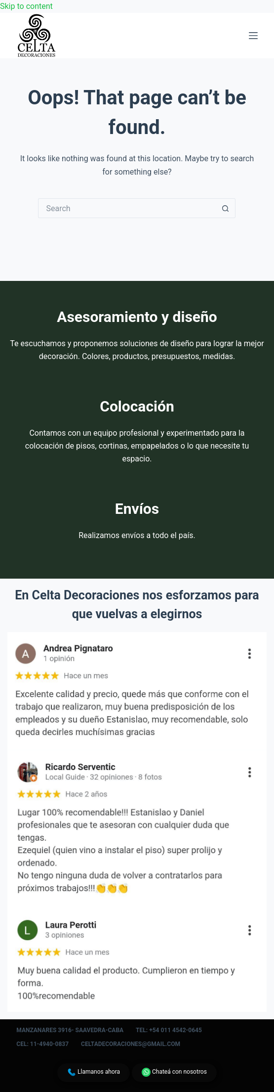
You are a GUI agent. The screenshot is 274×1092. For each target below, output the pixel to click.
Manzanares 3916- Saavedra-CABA (69, 1030)
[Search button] (225, 208)
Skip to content (26, 6)
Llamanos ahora (93, 1072)
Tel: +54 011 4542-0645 (169, 1030)
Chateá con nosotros (174, 1072)
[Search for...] (127, 208)
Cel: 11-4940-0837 (42, 1044)
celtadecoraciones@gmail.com (130, 1044)
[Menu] (253, 35)
